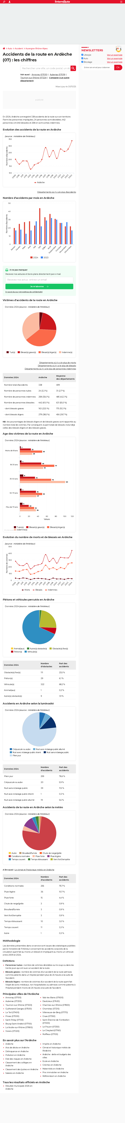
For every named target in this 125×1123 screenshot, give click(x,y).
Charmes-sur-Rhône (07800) (56, 1005)
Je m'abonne (37, 286)
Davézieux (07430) (51, 1001)
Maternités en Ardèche (53, 1069)
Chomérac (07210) (50, 1009)
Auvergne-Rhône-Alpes (36, 48)
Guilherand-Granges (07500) (18, 1009)
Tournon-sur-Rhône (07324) (33, 77)
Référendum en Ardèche (54, 1076)
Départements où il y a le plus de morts (57, 362)
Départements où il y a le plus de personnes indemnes (50, 369)
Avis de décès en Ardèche (17, 1047)
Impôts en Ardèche (51, 1044)
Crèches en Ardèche (51, 1065)
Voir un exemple (114, 55)
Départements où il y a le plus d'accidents (56, 192)
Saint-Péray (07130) (14, 1020)
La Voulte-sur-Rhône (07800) (19, 1027)
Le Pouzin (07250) (50, 1027)
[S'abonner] (101, 67)
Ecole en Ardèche (50, 1061)
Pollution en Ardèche (15, 1055)
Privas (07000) (12, 1016)
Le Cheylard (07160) (51, 1030)
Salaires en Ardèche (14, 1073)
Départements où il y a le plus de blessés (57, 365)
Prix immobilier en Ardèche (55, 1072)
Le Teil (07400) (12, 1012)
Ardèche (9, 1044)
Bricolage (86, 62)
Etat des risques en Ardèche (18, 1059)
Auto (10, 48)
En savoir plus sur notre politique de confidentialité (23, 292)
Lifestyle (86, 55)
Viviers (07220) (12, 1031)
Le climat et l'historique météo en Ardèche (34, 870)
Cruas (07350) (48, 1016)
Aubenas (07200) (13, 1001)
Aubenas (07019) (57, 74)
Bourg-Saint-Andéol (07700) (18, 1024)
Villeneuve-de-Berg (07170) (55, 1012)
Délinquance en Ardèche (16, 1051)
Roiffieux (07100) (50, 1034)
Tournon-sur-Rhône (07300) (18, 1005)
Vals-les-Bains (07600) (52, 997)
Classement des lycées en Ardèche (21, 1069)
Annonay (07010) (39, 74)
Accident (19, 48)
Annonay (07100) (13, 997)
